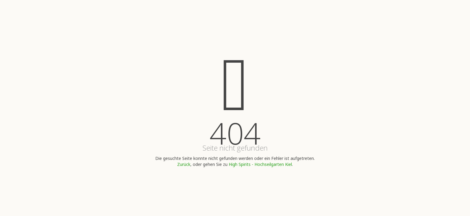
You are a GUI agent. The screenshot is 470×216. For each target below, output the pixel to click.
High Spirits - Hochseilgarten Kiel (260, 164)
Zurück (183, 164)
